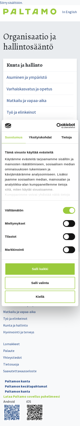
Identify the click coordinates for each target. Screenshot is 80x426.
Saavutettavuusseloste (20, 371)
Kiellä (40, 296)
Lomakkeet (11, 344)
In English (69, 12)
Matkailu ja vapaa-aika (26, 100)
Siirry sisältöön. (11, 2)
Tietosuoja (11, 364)
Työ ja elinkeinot (21, 112)
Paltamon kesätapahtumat (26, 386)
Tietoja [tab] (66, 137)
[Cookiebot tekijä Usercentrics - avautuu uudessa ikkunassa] (57, 125)
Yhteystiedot (12, 357)
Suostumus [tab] (14, 137)
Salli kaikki (40, 269)
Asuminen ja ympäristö (27, 77)
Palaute (8, 351)
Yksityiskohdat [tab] (40, 137)
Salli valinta (40, 283)
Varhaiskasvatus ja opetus (29, 88)
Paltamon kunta (17, 381)
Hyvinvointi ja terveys (18, 332)
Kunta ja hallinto (15, 325)
